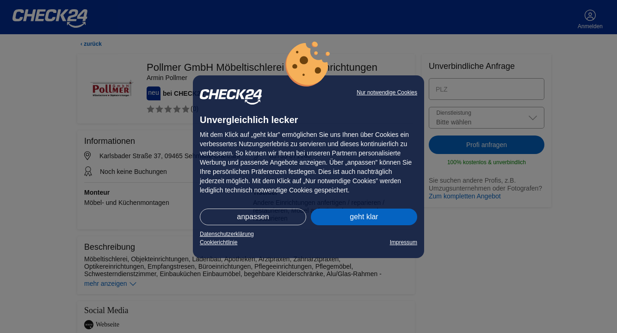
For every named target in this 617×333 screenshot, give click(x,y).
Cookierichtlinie (218, 242)
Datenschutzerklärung (227, 234)
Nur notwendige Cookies (387, 92)
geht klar (364, 217)
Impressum (403, 242)
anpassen (253, 217)
